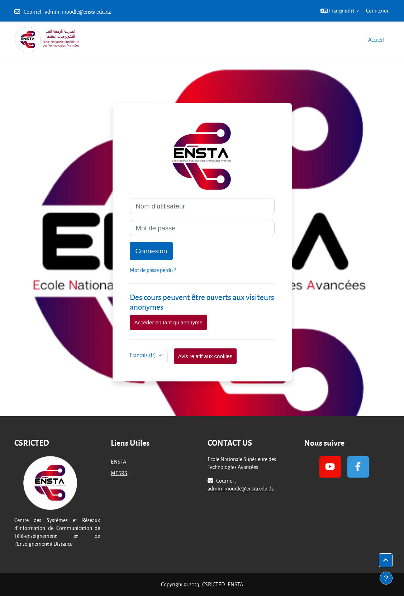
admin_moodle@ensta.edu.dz (78, 11)
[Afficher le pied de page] (386, 578)
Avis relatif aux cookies (205, 356)
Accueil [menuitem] (376, 39)
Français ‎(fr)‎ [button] (143, 355)
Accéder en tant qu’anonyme (168, 322)
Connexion (378, 10)
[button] (339, 11)
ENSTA (118, 461)
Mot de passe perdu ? (153, 270)
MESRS (119, 473)
